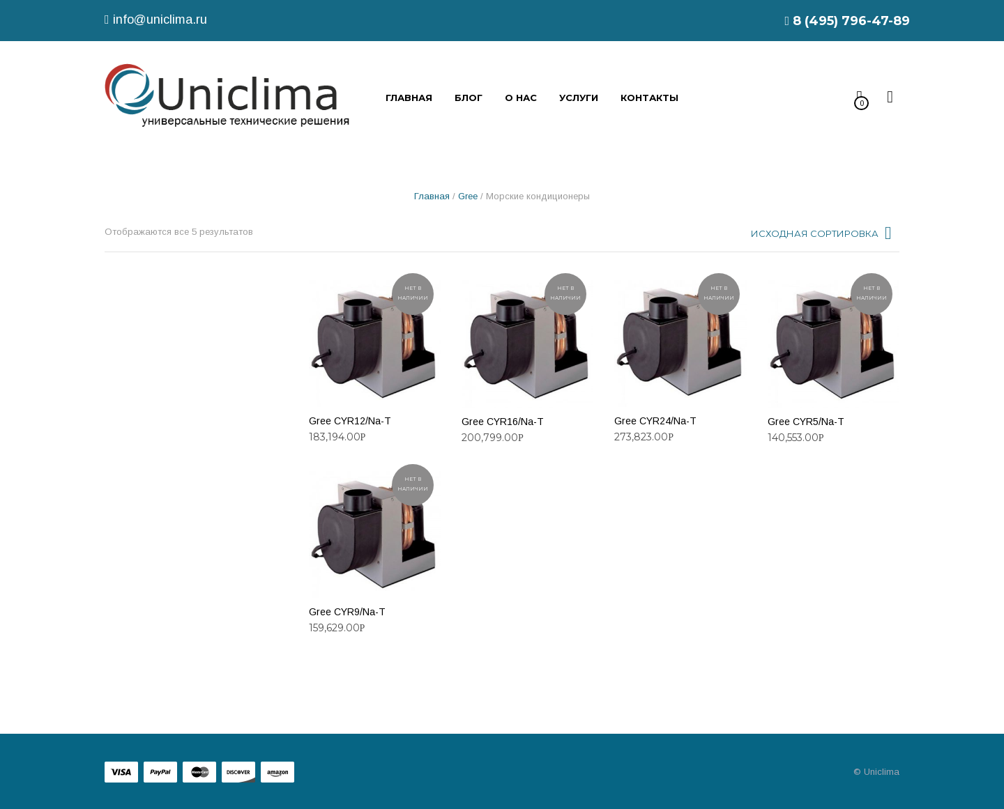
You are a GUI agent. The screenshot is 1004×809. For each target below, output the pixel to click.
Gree (468, 196)
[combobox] (822, 237)
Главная (432, 196)
